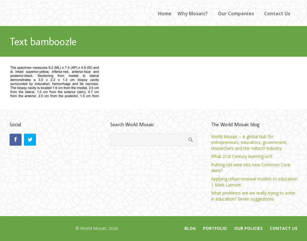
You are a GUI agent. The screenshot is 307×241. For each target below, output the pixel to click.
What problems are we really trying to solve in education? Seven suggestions (253, 196)
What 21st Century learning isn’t (241, 156)
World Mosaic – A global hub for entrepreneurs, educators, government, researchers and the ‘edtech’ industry (249, 142)
